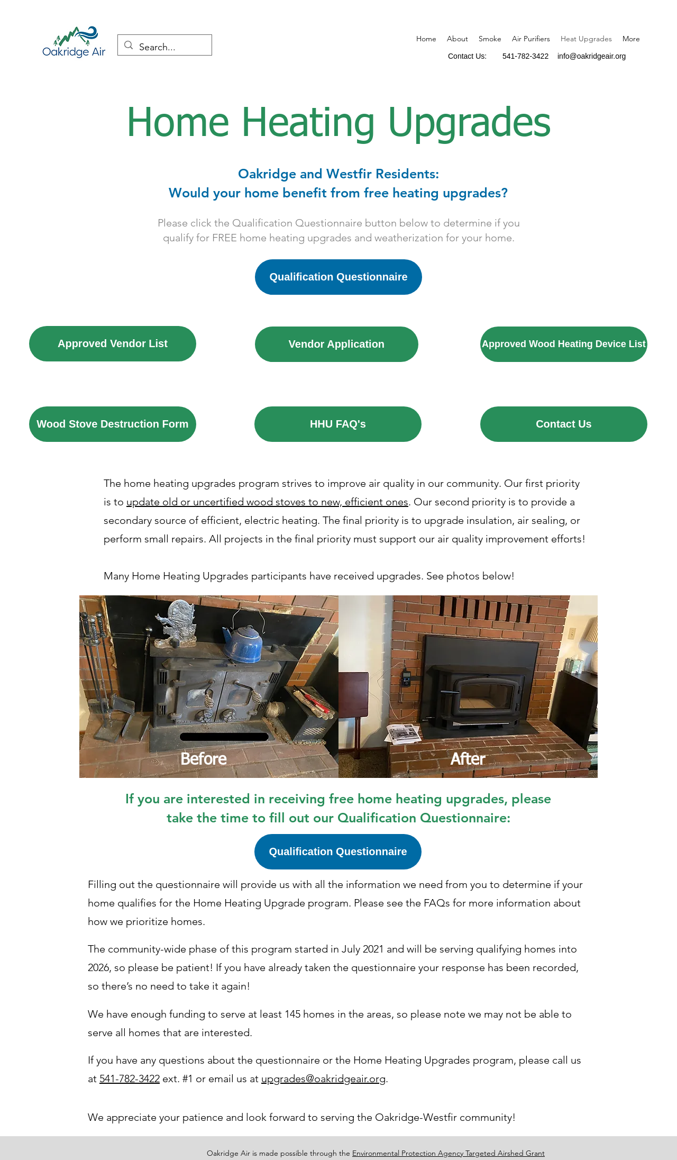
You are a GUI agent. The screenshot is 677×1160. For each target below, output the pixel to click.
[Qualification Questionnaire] (338, 277)
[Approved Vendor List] (112, 343)
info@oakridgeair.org (591, 56)
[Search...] (164, 47)
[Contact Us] (563, 424)
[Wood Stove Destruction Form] (112, 424)
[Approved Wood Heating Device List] (563, 344)
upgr (272, 1078)
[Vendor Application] (336, 344)
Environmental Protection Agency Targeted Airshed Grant (448, 1153)
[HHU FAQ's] (338, 424)
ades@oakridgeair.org (334, 1078)
